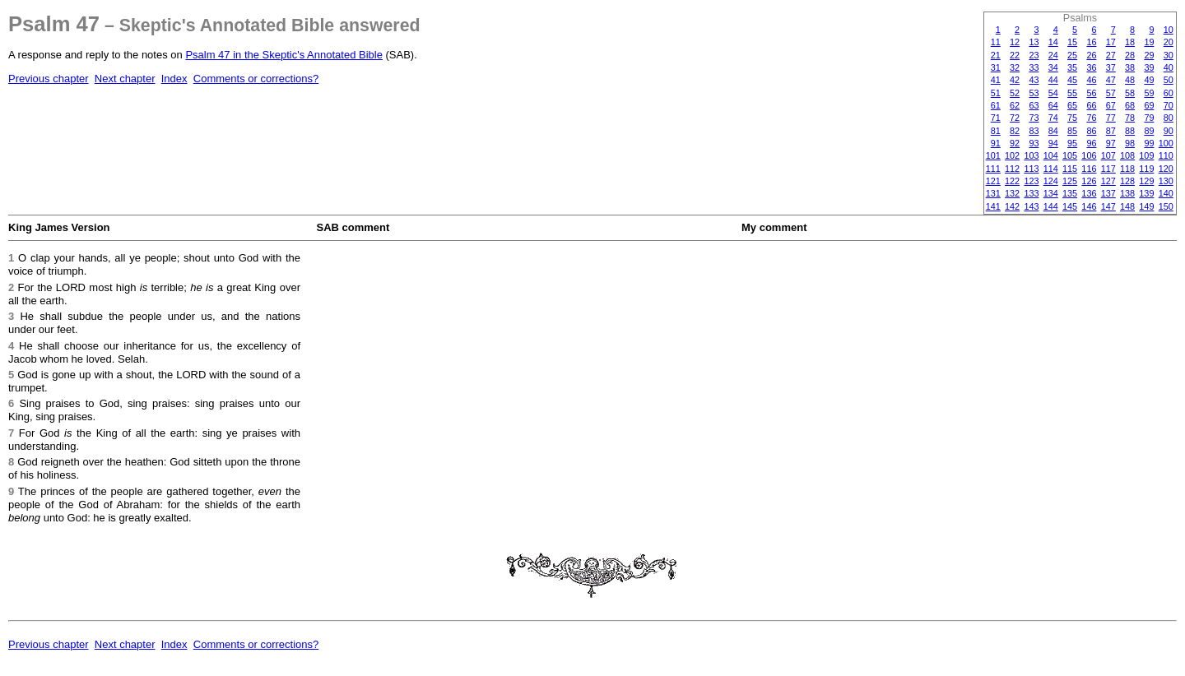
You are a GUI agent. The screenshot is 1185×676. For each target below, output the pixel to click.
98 (1130, 143)
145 (1069, 206)
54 (1053, 93)
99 (1149, 143)
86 (1091, 131)
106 (1088, 155)
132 (1012, 193)
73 (1034, 118)
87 (1111, 131)
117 (1108, 169)
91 (996, 143)
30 (1168, 55)
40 (1168, 67)
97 (1111, 143)
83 (1034, 131)
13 (1034, 42)
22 (1015, 55)
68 (1130, 105)
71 (996, 118)
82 (1015, 131)
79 (1149, 118)
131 (993, 193)
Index (174, 78)
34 (1053, 67)
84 (1053, 131)
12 (1015, 42)
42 (1015, 80)
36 (1091, 67)
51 (996, 93)
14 (1053, 42)
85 (1072, 131)
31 (996, 67)
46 (1091, 80)
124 (1050, 181)
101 (993, 155)
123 (1031, 181)
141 (993, 206)
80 (1168, 118)
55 (1072, 93)
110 (1166, 155)
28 (1130, 55)
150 (1166, 206)
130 (1166, 181)
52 (1015, 93)
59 (1149, 93)
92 (1015, 143)
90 (1168, 131)
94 (1053, 143)
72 (1015, 118)
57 (1111, 93)
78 (1130, 118)
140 (1166, 193)
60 (1168, 93)
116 (1088, 169)
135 (1069, 193)
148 (1127, 206)
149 (1146, 206)
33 (1034, 67)
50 (1168, 80)
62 (1015, 105)
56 (1091, 93)
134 (1050, 193)
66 (1091, 105)
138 (1127, 193)
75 (1072, 118)
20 (1168, 42)
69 (1149, 105)
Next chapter (125, 78)
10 (1168, 30)
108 (1127, 155)
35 (1072, 67)
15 (1072, 42)
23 (1034, 55)
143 (1031, 206)
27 (1111, 55)
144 (1050, 206)
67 (1111, 105)
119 (1146, 169)
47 (1111, 80)
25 (1072, 55)
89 (1149, 131)
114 (1050, 169)
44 (1053, 80)
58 (1130, 93)
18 (1130, 42)
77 (1111, 118)
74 (1053, 118)
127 (1108, 181)
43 (1034, 80)
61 (996, 105)
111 (993, 169)
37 (1111, 67)
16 (1091, 42)
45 (1072, 80)
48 (1130, 80)
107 (1108, 155)
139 (1146, 193)
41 (996, 80)
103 (1031, 155)
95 (1072, 143)
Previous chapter (48, 78)
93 (1034, 143)
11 (996, 42)
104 (1050, 155)
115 (1069, 169)
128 (1127, 181)
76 (1091, 118)
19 (1149, 42)
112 (1012, 169)
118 (1127, 169)
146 (1088, 206)
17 (1111, 42)
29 (1149, 55)
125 (1069, 181)
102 (1012, 155)
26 (1091, 55)
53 (1034, 93)
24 (1053, 55)
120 (1166, 169)
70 (1168, 105)
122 (1012, 181)
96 (1091, 143)
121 (993, 181)
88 (1130, 131)
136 (1088, 193)
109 (1146, 155)
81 (996, 131)
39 (1149, 67)
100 (1166, 143)
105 (1069, 155)
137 (1108, 193)
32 (1015, 67)
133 (1031, 193)
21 (996, 55)
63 (1034, 105)
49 (1149, 80)
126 (1088, 181)
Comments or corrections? (255, 78)
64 (1053, 105)
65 (1072, 105)
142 (1012, 206)
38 (1130, 67)
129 (1146, 181)
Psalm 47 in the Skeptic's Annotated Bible (284, 55)
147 (1108, 206)
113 (1031, 169)
